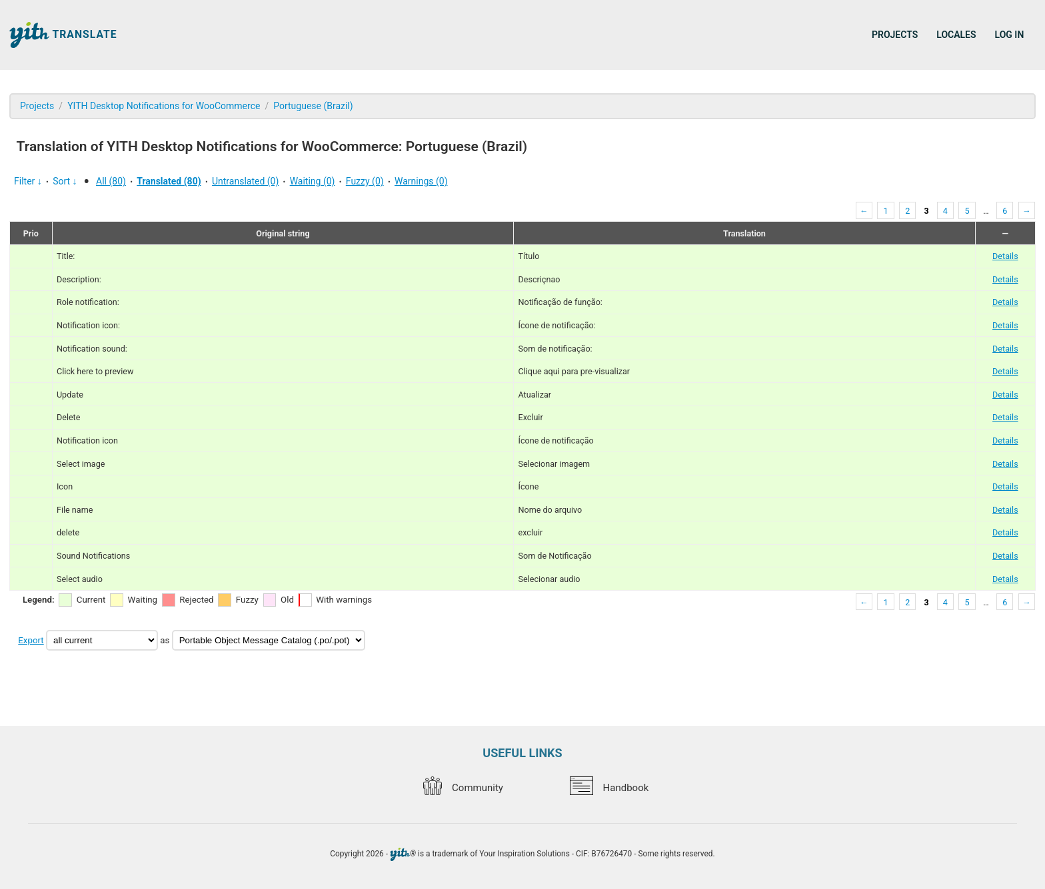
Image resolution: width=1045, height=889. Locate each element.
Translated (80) (169, 181)
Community (463, 788)
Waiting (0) (312, 181)
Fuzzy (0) (365, 181)
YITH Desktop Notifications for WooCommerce (163, 106)
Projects (895, 34)
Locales (956, 34)
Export (30, 640)
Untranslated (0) (245, 181)
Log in (1009, 34)
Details (1005, 256)
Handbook (609, 788)
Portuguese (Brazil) (313, 106)
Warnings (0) (421, 181)
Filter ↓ (28, 181)
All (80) (111, 181)
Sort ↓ (65, 181)
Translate (63, 35)
